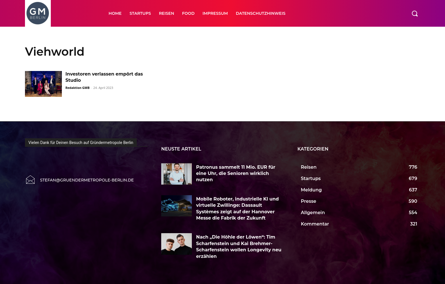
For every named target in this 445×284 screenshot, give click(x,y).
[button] (414, 13)
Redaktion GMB (78, 87)
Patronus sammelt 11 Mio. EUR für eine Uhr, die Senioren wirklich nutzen (235, 173)
